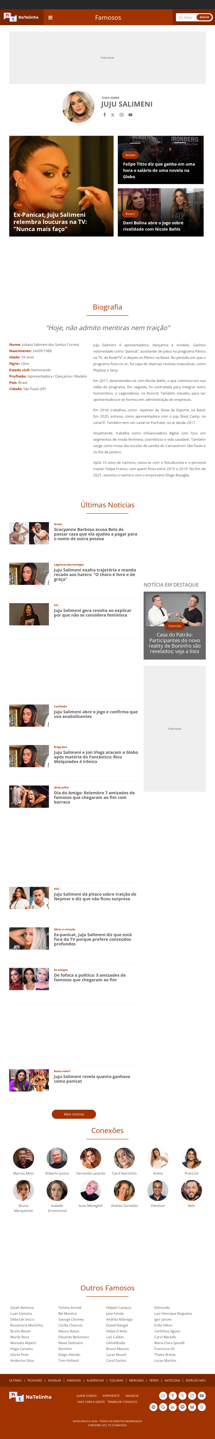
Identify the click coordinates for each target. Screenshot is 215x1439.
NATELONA (172, 1380)
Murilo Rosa (19, 1337)
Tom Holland (68, 1360)
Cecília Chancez (70, 1325)
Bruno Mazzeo (117, 1348)
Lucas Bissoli (116, 1354)
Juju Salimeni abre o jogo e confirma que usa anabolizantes (96, 714)
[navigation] (50, 17)
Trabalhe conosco (122, 1402)
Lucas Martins (165, 1360)
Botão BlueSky (192, 1407)
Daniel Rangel (117, 1325)
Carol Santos (116, 1360)
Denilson (158, 1205)
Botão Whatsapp (163, 1396)
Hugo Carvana (21, 1348)
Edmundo (162, 1307)
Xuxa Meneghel (91, 1205)
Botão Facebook (173, 1396)
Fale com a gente (91, 1402)
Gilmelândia (115, 1343)
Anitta (158, 1173)
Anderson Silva (22, 1360)
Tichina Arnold (69, 1307)
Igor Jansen (163, 1319)
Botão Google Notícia (163, 1407)
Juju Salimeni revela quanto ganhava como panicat (92, 1079)
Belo (191, 1205)
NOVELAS (54, 1380)
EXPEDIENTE (111, 1396)
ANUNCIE (132, 1396)
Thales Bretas (165, 1354)
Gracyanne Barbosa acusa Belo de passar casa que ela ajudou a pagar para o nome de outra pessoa (95, 534)
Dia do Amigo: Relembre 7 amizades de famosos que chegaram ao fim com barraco (94, 797)
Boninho (65, 1348)
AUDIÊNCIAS (95, 1380)
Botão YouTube (202, 1396)
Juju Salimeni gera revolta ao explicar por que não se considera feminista (92, 613)
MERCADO (136, 1380)
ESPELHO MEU (196, 1380)
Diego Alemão (69, 1354)
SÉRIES (154, 1380)
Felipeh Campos (118, 1307)
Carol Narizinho (124, 1173)
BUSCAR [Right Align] (204, 17)
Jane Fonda (115, 1313)
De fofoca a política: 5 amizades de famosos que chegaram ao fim (90, 977)
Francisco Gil (164, 1348)
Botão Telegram (153, 1407)
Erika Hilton (163, 1325)
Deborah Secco (22, 1319)
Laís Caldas (115, 1337)
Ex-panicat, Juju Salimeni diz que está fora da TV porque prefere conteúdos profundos (93, 939)
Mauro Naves (68, 1331)
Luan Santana (21, 1313)
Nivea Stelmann (70, 1343)
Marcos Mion (23, 1173)
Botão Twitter (182, 1396)
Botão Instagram (192, 1396)
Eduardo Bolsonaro (73, 1337)
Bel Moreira (67, 1313)
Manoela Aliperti (23, 1343)
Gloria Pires (19, 1354)
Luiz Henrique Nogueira (173, 1313)
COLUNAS (116, 1380)
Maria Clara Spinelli (169, 1343)
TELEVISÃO (34, 1380)
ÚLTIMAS (15, 1380)
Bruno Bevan (20, 1331)
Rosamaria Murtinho (26, 1325)
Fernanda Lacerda (90, 1173)
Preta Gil (191, 1173)
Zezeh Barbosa (22, 1307)
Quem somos (86, 1396)
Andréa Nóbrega (119, 1319)
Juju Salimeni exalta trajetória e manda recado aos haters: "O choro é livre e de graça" (95, 574)
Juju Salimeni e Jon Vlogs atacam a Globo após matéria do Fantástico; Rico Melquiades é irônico (96, 756)
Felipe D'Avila (116, 1331)
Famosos (108, 17)
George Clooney (71, 1319)
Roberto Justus (57, 1173)
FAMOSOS (74, 1380)
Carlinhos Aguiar (167, 1331)
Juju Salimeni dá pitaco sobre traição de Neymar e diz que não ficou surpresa (95, 896)
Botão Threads (202, 1407)
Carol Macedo (165, 1337)
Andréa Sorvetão (124, 1205)
